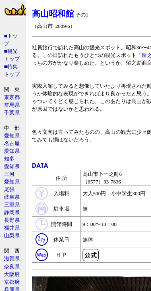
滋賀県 (12, 258)
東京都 (12, 97)
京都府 (12, 282)
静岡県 (12, 212)
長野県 (12, 220)
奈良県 (12, 267)
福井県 (12, 228)
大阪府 (12, 274)
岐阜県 (12, 197)
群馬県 (12, 105)
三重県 (12, 205)
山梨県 (12, 235)
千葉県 (12, 113)
